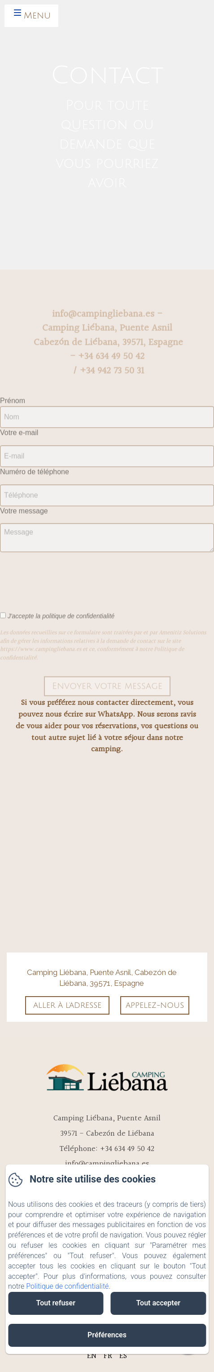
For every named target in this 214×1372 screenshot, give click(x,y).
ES (123, 1356)
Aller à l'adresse (67, 1005)
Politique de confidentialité (67, 1286)
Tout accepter (158, 1303)
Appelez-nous (155, 1005)
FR (108, 1356)
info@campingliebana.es (107, 1163)
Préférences (107, 1335)
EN (91, 1356)
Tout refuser (55, 1303)
